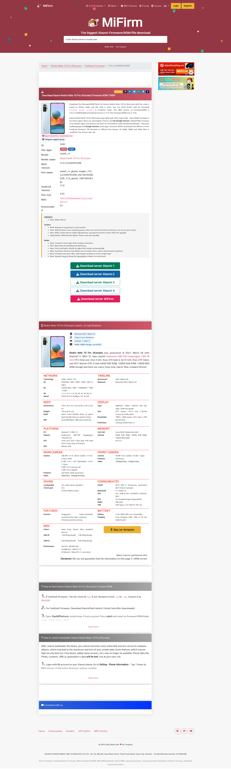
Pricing (144, 5)
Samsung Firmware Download (154, 761)
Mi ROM (93, 761)
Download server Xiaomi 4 (95, 290)
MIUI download (83, 761)
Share (118, 92)
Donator (70, 731)
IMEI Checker (129, 5)
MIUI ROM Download (105, 761)
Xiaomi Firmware (45, 761)
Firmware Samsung (175, 761)
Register (188, 6)
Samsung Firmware (133, 761)
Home (44, 65)
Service (156, 5)
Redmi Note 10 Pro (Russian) (66, 65)
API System (84, 731)
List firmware (95, 5)
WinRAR (45, 600)
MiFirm (45, 6)
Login (175, 6)
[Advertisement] (95, 79)
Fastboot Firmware (95, 65)
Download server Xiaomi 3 (95, 282)
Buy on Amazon (122, 529)
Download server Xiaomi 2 (95, 274)
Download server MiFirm (95, 298)
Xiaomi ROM (119, 761)
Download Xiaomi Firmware (65, 761)
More (112, 5)
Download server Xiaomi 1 (95, 265)
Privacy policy (55, 731)
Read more (93, 626)
